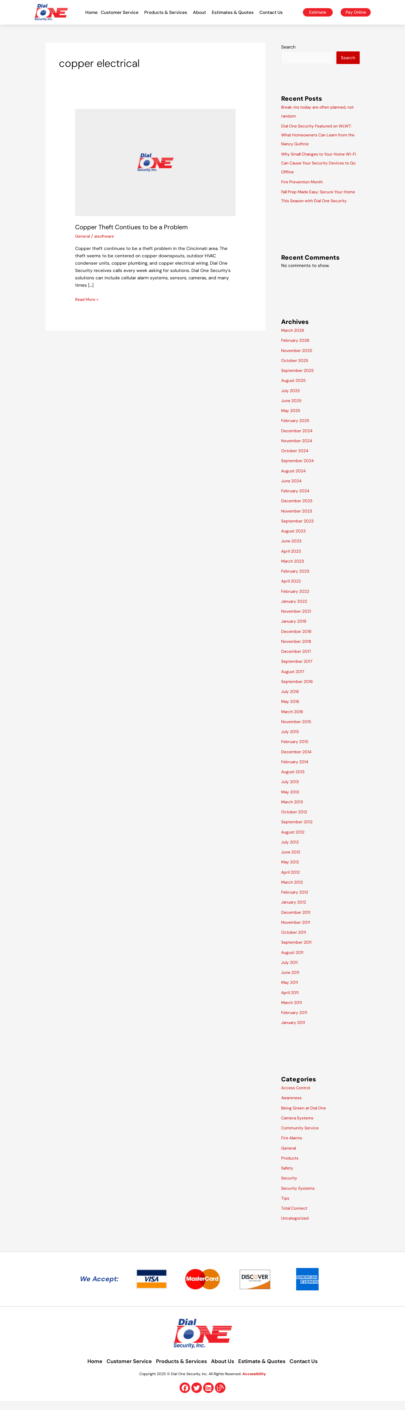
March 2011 (292, 1011)
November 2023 (298, 520)
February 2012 (295, 901)
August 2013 (294, 781)
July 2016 (291, 700)
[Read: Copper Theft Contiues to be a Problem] (155, 162)
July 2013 (291, 791)
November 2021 (297, 620)
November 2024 (298, 450)
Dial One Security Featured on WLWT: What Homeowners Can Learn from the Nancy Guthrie (320, 135)
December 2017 (297, 660)
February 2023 (296, 580)
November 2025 (298, 359)
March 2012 (293, 891)
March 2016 (293, 721)
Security (289, 1187)
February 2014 (295, 771)
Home (91, 12)
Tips (285, 1207)
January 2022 (295, 610)
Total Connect (295, 1217)
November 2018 (297, 650)
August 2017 (294, 680)
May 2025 (291, 420)
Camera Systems (299, 1127)
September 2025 (299, 379)
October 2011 (294, 941)
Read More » (88, 299)
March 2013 (293, 811)
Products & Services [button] (167, 12)
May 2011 (290, 991)
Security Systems (299, 1197)
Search (288, 47)
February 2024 (296, 500)
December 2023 (298, 510)
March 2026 (294, 339)
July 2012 (291, 851)
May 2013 (291, 801)
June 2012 (291, 861)
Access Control (297, 1097)
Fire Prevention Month (304, 182)
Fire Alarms (292, 1147)
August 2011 (293, 961)
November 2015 (297, 731)
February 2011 (295, 1021)
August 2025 (294, 389)
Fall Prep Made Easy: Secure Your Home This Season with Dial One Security (315, 201)
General (83, 236)
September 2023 (299, 530)
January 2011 (294, 1031)
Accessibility (254, 1383)
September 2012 (298, 831)
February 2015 (295, 751)
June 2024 (292, 490)
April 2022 (292, 590)
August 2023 (294, 540)
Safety (288, 1177)
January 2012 (294, 911)
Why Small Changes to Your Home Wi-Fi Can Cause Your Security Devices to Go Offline (316, 163)
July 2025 (291, 400)
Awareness (292, 1107)
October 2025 (296, 369)
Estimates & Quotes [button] (234, 12)
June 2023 (292, 550)
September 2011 (297, 951)
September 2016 (298, 690)
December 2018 (297, 640)
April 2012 (291, 881)
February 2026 (296, 349)
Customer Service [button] (121, 12)
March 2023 (293, 570)
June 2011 (291, 981)
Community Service (301, 1137)
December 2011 (297, 921)
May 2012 (291, 871)
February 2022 (296, 600)
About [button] (201, 12)
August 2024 (294, 480)
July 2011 (290, 971)
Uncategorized (296, 1227)
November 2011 (297, 931)
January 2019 (295, 630)
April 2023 (292, 560)
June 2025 (292, 410)
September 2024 (299, 470)
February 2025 (296, 429)
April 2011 (290, 1002)
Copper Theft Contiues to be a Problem (137, 226)
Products (290, 1167)
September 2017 (298, 670)
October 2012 (295, 821)
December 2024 (298, 440)
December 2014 (297, 761)
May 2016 (291, 710)
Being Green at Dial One (306, 1117)
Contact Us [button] (272, 12)
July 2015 (291, 741)
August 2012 (294, 841)
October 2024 (296, 460)
